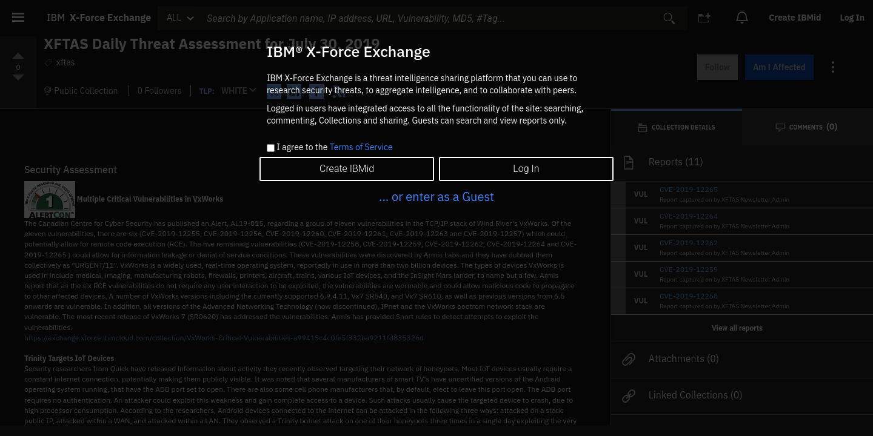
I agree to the (334, 148)
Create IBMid (346, 168)
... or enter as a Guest (436, 196)
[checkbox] (271, 148)
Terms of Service (361, 147)
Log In (526, 168)
